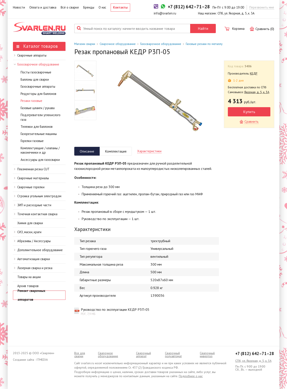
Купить (249, 111)
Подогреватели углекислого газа (40, 117)
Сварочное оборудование (118, 44)
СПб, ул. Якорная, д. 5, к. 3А (253, 360)
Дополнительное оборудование (38, 250)
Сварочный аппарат (143, 354)
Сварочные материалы (31, 178)
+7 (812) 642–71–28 (254, 353)
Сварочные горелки (29, 187)
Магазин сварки (84, 44)
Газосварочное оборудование (36, 64)
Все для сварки (79, 354)
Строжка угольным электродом (37, 196)
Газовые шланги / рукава (38, 108)
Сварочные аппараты (30, 55)
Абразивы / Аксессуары (32, 241)
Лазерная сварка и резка (33, 268)
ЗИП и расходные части (32, 205)
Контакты (120, 7)
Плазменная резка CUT (32, 169)
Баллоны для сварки (35, 79)
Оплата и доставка (42, 7)
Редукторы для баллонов (38, 94)
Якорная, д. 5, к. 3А (256, 92)
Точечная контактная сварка (35, 214)
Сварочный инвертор (207, 354)
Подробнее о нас (191, 376)
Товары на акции (29, 277)
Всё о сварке (70, 7)
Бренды (88, 7)
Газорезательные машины (39, 134)
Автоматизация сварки (32, 259)
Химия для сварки (30, 223)
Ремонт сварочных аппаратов (31, 295)
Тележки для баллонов (37, 126)
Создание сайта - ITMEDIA (30, 360)
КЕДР (253, 73)
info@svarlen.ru (165, 13)
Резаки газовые (31, 101)
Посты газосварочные (36, 72)
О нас (102, 7)
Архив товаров (28, 286)
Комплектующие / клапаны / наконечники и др (40, 150)
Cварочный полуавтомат (173, 354)
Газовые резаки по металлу (204, 44)
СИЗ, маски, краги (27, 232)
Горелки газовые (32, 141)
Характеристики (149, 151)
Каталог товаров (37, 46)
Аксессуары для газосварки (40, 160)
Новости (19, 7)
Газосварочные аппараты (38, 86)
